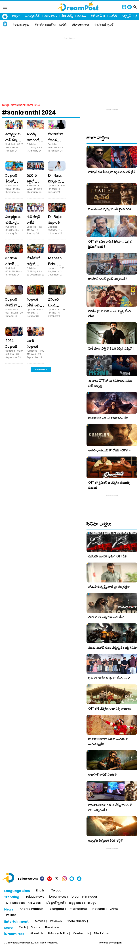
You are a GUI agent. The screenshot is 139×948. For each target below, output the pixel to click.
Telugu (56, 890)
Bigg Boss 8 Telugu (82, 903)
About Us (36, 933)
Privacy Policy (58, 933)
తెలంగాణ (51, 16)
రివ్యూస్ (126, 16)
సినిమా (81, 16)
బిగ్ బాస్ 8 (98, 16)
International (78, 909)
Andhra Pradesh (31, 909)
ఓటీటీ (113, 16)
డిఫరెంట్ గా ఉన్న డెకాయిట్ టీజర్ (106, 617)
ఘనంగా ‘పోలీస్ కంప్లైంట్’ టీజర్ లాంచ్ (109, 678)
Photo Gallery (76, 921)
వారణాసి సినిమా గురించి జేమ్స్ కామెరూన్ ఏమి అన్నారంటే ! (110, 807)
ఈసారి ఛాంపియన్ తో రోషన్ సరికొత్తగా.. (110, 450)
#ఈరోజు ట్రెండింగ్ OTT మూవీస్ (51, 24)
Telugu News (10, 105)
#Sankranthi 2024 (29, 112)
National (98, 909)
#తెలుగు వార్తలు (20, 24)
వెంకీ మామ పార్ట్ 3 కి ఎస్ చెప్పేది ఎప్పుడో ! (111, 348)
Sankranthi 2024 (29, 105)
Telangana (56, 909)
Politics (11, 915)
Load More (41, 369)
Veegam (117, 942)
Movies (40, 921)
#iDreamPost (80, 24)
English (41, 890)
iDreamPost (57, 897)
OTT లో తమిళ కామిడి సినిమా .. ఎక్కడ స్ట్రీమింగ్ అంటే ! (110, 244)
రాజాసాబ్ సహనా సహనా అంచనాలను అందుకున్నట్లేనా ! (108, 741)
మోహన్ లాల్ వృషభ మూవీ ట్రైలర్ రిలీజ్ (110, 209)
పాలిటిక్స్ (67, 16)
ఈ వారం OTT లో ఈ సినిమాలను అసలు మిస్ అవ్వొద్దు (110, 383)
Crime (114, 909)
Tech (22, 927)
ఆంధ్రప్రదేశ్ (32, 16)
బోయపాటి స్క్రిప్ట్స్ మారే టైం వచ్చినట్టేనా (109, 587)
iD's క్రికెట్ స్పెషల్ (55, 903)
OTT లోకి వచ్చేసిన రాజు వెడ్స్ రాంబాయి (110, 708)
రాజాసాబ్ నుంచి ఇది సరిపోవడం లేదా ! (109, 418)
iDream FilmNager (84, 897)
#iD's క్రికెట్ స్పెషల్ (103, 24)
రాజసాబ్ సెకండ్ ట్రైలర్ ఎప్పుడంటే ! (107, 279)
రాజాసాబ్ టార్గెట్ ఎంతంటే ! (103, 774)
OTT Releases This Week (23, 903)
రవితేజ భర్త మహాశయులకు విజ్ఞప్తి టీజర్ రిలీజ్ (109, 313)
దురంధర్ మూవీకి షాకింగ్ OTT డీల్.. (108, 556)
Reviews (56, 921)
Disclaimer (101, 933)
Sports (35, 927)
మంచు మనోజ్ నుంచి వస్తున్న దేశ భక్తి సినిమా (112, 648)
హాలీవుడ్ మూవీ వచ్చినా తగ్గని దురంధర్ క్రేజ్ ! (111, 174)
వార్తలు (16, 16)
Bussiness (52, 927)
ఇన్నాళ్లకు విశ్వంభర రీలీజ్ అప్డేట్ (105, 840)
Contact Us (81, 933)
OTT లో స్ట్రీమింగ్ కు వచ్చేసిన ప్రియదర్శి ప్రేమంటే (109, 485)
